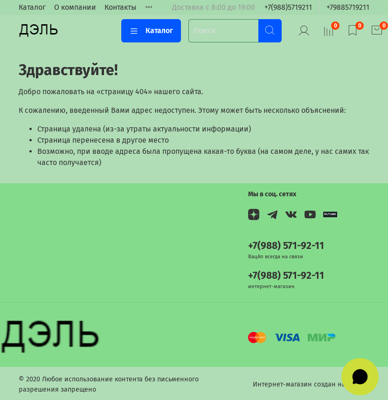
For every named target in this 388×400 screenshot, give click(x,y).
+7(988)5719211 (288, 7)
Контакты (120, 7)
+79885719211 (347, 7)
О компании (75, 7)
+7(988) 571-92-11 (286, 246)
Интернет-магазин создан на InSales (311, 384)
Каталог (32, 7)
